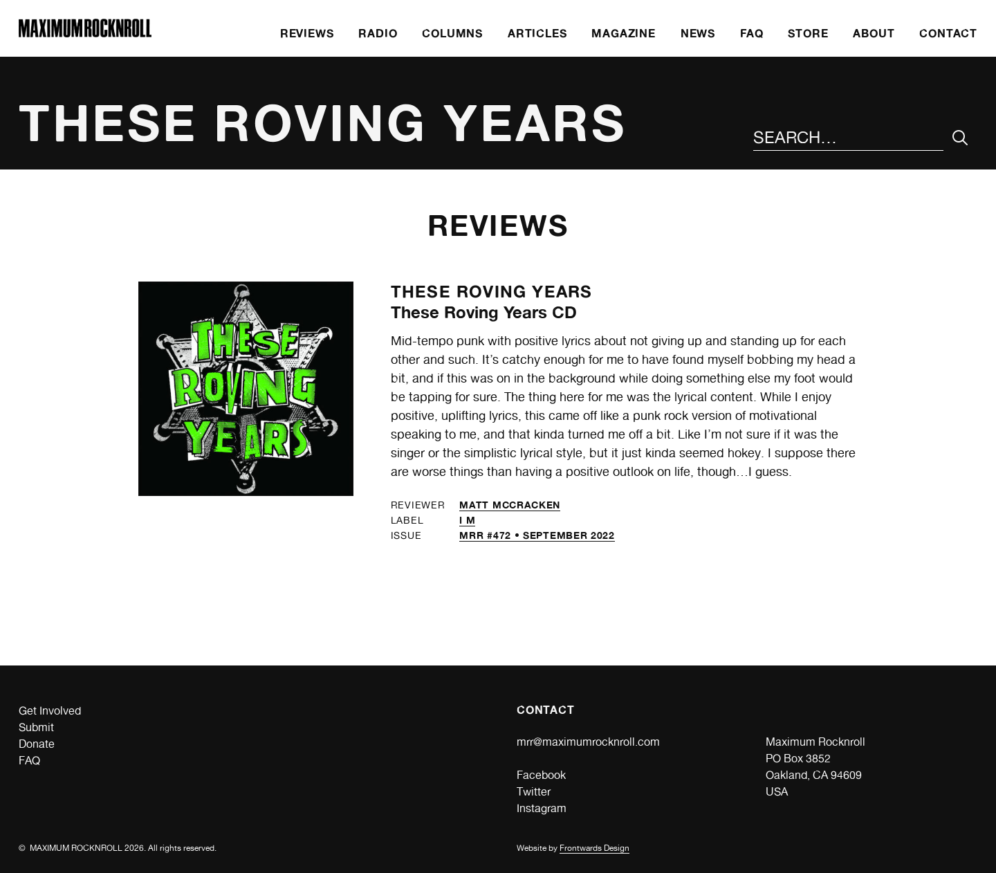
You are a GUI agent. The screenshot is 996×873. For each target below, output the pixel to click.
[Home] (85, 33)
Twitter (534, 791)
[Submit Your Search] (960, 138)
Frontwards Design (594, 848)
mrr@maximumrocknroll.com (588, 741)
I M (467, 520)
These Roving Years (492, 292)
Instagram (541, 808)
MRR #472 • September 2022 (537, 535)
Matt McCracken (509, 505)
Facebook (541, 775)
